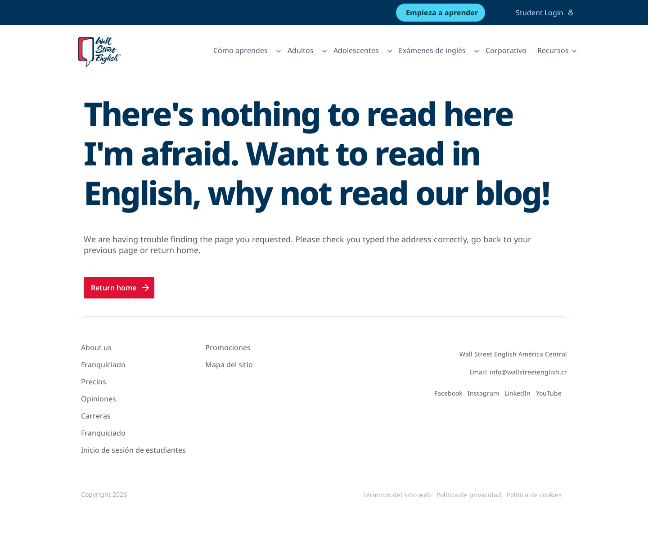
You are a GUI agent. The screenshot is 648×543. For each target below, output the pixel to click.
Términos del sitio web (397, 494)
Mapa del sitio (229, 364)
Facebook (448, 393)
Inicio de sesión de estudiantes (133, 450)
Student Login (545, 13)
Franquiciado (103, 364)
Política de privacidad (468, 494)
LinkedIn (517, 393)
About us (96, 347)
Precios (93, 382)
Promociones (228, 347)
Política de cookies (534, 494)
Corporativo (506, 50)
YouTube (549, 393)
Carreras (96, 416)
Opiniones (98, 399)
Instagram (483, 393)
